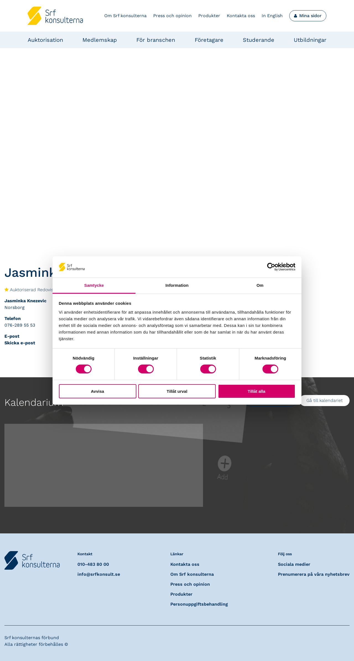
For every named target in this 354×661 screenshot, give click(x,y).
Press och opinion (172, 15)
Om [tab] (259, 285)
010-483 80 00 (93, 564)
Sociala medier (294, 564)
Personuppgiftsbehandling (199, 604)
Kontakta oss (241, 15)
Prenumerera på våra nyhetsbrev (314, 574)
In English (272, 15)
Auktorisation (45, 40)
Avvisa (97, 391)
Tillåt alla (257, 391)
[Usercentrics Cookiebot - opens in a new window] (271, 267)
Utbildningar (310, 40)
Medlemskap (99, 40)
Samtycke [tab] (94, 285)
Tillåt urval (177, 391)
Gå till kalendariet (324, 400)
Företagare (209, 40)
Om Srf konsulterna (125, 15)
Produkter (209, 15)
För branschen (155, 40)
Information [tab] (177, 285)
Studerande (258, 40)
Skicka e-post (19, 342)
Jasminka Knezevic (25, 300)
